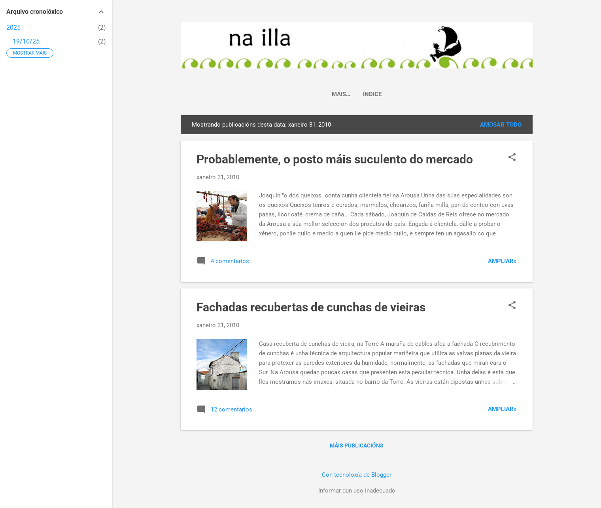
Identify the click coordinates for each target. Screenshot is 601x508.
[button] (512, 157)
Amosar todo (501, 124)
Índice (357, 94)
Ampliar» (502, 261)
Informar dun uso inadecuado (356, 490)
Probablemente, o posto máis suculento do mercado (335, 159)
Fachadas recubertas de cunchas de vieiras (311, 307)
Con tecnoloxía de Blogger (356, 474)
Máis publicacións (357, 445)
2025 (13, 27)
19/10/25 (26, 41)
